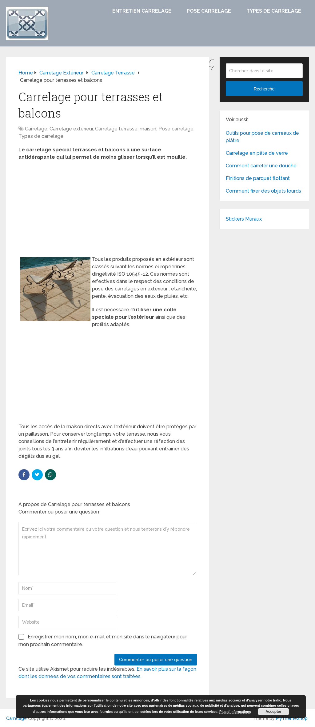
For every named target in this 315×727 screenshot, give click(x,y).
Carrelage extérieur (71, 129)
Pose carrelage (209, 11)
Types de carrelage (273, 11)
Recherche (264, 88)
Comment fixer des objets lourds (263, 191)
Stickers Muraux (244, 219)
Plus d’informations (235, 711)
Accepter (273, 711)
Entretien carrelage (141, 11)
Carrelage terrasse (116, 129)
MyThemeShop (292, 718)
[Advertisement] (107, 210)
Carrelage (36, 129)
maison (148, 129)
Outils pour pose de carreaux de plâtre (262, 136)
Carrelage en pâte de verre (257, 153)
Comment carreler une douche (261, 166)
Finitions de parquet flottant (258, 178)
